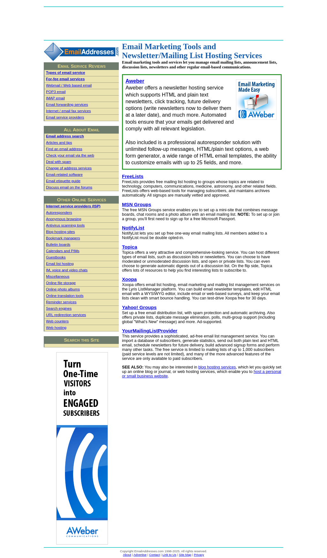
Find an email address (64, 149)
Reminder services (61, 302)
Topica (129, 247)
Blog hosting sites (60, 232)
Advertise (140, 554)
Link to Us (170, 554)
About (127, 554)
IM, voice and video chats (66, 270)
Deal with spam (58, 162)
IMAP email (55, 98)
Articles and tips (59, 142)
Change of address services (69, 168)
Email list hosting (60, 264)
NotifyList (133, 227)
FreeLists (132, 176)
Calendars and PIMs (63, 251)
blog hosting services (217, 367)
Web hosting (56, 327)
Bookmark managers (63, 238)
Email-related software (64, 174)
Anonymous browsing (63, 219)
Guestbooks (56, 257)
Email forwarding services (67, 104)
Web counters (57, 321)
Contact (154, 554)
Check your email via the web (70, 155)
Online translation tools (64, 296)
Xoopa (129, 279)
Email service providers (65, 117)
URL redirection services (66, 315)
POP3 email (56, 92)
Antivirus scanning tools (65, 225)
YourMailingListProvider (150, 330)
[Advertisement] (163, 23)
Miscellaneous (57, 276)
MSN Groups (136, 204)
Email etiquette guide (63, 181)
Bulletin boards (58, 244)
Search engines (59, 308)
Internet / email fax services (68, 111)
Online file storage (61, 283)
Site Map (185, 554)
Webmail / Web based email (69, 85)
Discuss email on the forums (69, 187)
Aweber (134, 81)
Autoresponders (59, 212)
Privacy (199, 554)
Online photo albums (63, 289)
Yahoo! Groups (139, 307)
